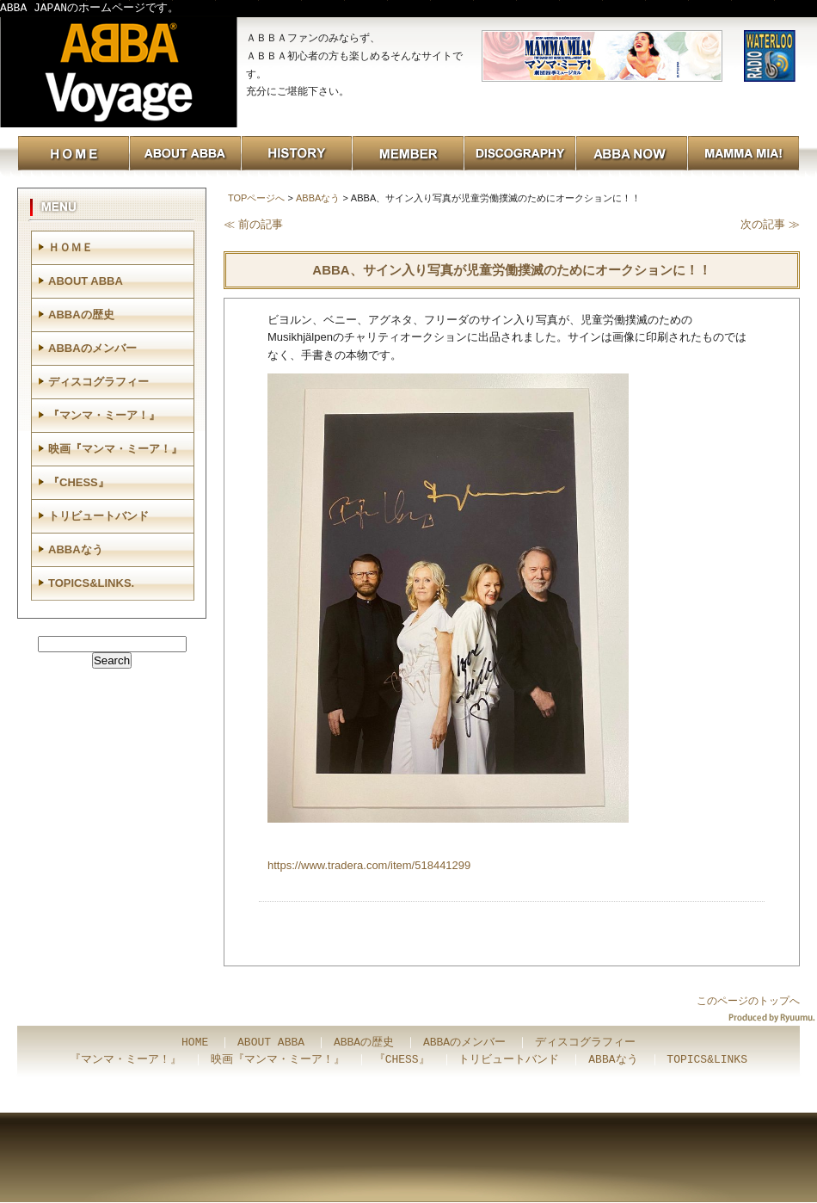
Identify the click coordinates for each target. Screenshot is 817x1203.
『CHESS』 (78, 482)
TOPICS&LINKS (706, 1060)
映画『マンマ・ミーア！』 (115, 448)
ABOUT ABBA (85, 281)
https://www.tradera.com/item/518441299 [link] (368, 865)
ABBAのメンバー (92, 348)
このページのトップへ (748, 1001)
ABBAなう (318, 198)
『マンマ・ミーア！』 (104, 415)
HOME (194, 1043)
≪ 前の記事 (253, 224)
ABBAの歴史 (81, 314)
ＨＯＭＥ (70, 247)
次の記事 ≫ (770, 224)
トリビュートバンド (98, 515)
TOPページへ (256, 198)
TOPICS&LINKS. (91, 583)
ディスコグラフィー (98, 381)
